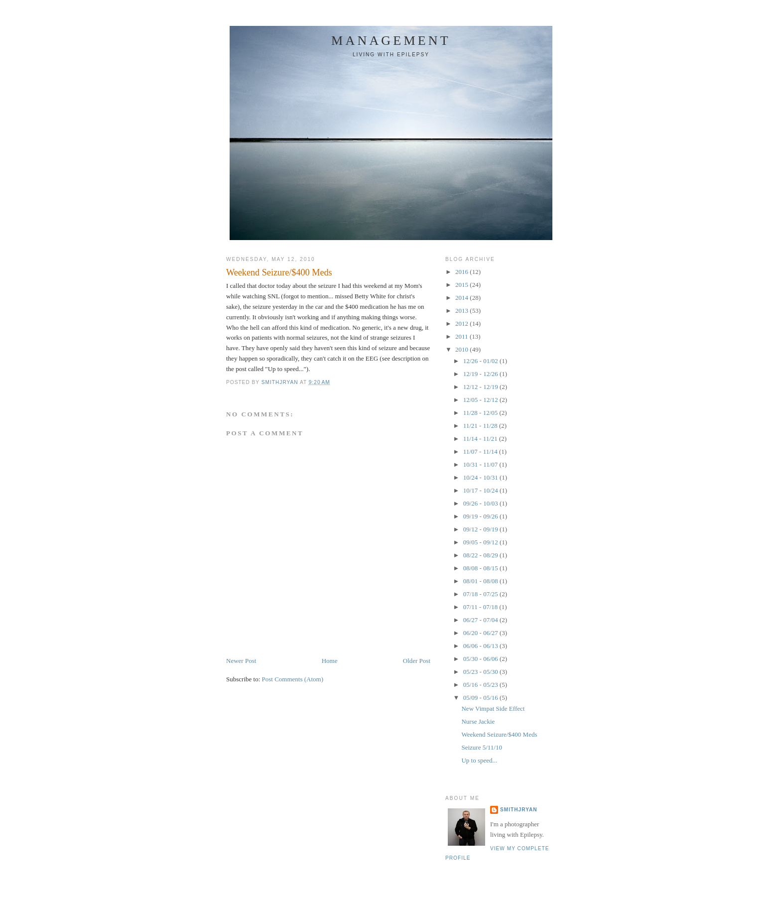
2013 (462, 310)
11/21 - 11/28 (481, 425)
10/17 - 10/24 (481, 490)
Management (391, 40)
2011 (462, 336)
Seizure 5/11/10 (481, 747)
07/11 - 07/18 (481, 607)
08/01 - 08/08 (481, 581)
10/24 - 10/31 (481, 477)
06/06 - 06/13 (481, 645)
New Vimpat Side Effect (492, 708)
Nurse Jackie (478, 721)
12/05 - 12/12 (481, 399)
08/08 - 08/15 (481, 568)
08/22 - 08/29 (481, 555)
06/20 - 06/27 (481, 633)
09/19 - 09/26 (481, 516)
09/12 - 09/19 (481, 529)
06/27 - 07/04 (481, 620)
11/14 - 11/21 (481, 438)
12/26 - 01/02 (481, 361)
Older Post (416, 660)
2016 (462, 271)
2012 (462, 323)
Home (330, 660)
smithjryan (518, 809)
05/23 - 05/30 (481, 671)
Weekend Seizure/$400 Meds (499, 734)
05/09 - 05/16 (481, 697)
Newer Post (241, 660)
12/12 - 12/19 (481, 386)
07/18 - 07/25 (481, 594)
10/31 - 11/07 (481, 464)
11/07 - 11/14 (481, 451)
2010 (462, 349)
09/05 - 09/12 (481, 542)
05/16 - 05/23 (481, 684)
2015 (462, 284)
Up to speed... (479, 760)
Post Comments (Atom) (293, 679)
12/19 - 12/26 (481, 374)
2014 (462, 297)
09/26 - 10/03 (481, 503)
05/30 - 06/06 (481, 658)
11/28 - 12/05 (481, 412)
